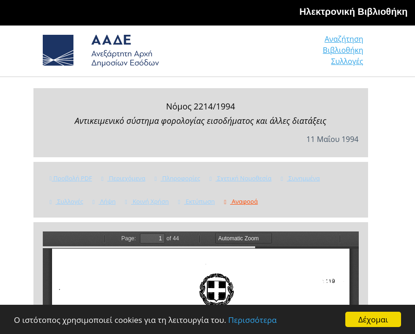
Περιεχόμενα (123, 178)
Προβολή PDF (71, 178)
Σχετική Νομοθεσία (240, 178)
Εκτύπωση (196, 201)
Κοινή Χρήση (147, 201)
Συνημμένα (300, 178)
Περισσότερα (252, 320)
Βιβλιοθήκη (343, 50)
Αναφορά (240, 201)
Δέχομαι (373, 319)
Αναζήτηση (343, 39)
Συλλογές (347, 61)
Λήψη (104, 201)
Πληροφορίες (177, 178)
